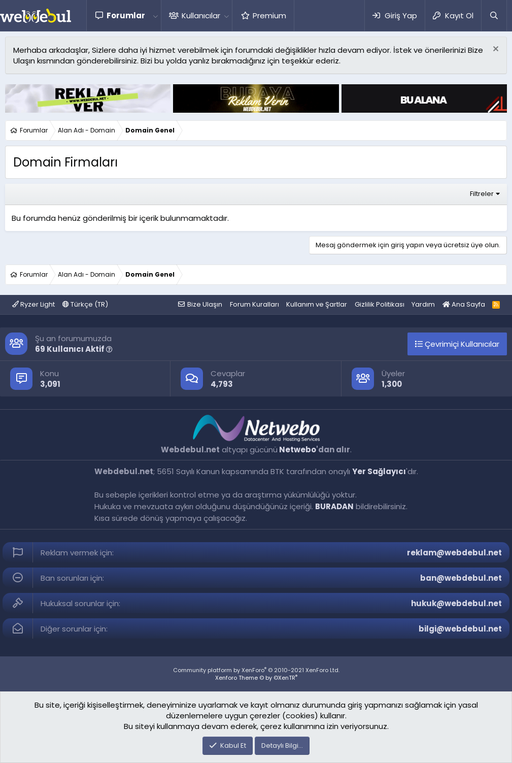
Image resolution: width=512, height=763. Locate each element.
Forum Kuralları (254, 304)
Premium (269, 15)
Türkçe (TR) (85, 304)
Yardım (423, 304)
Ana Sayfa (463, 304)
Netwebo (297, 449)
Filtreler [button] (482, 193)
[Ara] (493, 15)
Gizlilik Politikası (379, 304)
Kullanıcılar (201, 15)
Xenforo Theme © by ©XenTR (256, 678)
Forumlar (126, 15)
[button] (155, 15)
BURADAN (334, 506)
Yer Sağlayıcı (379, 471)
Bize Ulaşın (204, 304)
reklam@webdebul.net (454, 552)
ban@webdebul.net (461, 578)
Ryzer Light (33, 304)
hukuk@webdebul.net (456, 603)
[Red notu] (494, 50)
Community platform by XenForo (256, 670)
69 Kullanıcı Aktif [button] (74, 349)
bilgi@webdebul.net (460, 628)
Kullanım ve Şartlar (316, 304)
